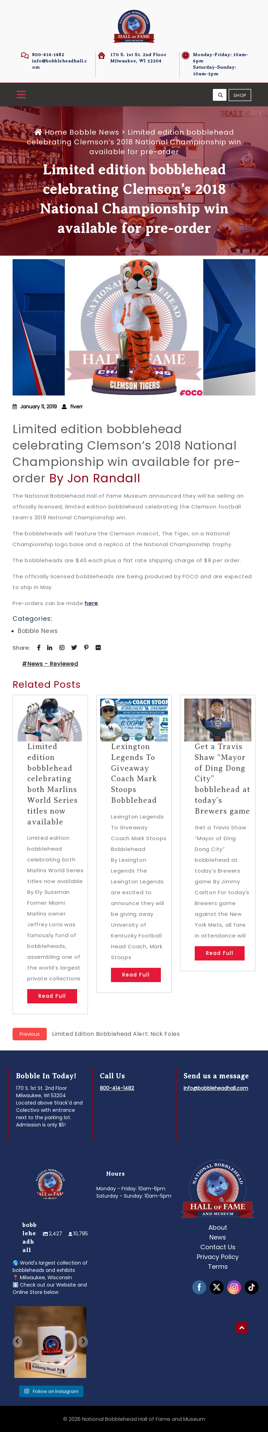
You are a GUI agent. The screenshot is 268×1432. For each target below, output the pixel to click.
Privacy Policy (218, 1256)
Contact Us (218, 1247)
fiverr (76, 406)
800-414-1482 (48, 54)
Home (51, 132)
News (217, 1237)
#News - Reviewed (50, 664)
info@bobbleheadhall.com (216, 1088)
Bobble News (94, 132)
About (217, 1227)
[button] (21, 95)
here (91, 603)
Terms (218, 1266)
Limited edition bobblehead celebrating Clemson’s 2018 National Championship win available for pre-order (127, 454)
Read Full (52, 996)
